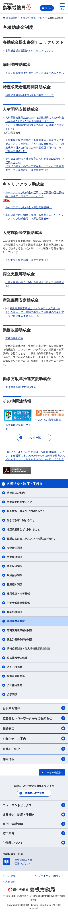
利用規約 (10, 881)
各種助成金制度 (16, 621)
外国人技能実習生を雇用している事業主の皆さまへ (34, 73)
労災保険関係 (14, 566)
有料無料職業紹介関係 (19, 630)
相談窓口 (34, 728)
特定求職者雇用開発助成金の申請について (29, 95)
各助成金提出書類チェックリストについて (29, 50)
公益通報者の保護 (17, 657)
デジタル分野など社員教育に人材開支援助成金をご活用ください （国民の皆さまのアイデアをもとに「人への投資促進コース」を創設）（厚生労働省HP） (34, 164)
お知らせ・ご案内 (34, 738)
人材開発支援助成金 (16, 259)
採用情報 (34, 759)
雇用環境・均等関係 (18, 593)
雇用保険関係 (14, 575)
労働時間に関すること (19, 502)
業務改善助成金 (14, 338)
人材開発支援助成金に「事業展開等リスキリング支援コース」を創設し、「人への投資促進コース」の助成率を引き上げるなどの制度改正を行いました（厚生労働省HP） (34, 146)
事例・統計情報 (34, 824)
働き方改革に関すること (21, 520)
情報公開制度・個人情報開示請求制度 (28, 648)
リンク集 (10, 875)
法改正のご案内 (16, 492)
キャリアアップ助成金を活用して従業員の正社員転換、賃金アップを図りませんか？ (34, 194)
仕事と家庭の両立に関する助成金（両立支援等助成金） (34, 284)
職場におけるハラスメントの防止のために (31, 538)
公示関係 (12, 694)
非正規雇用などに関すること (23, 529)
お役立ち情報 (34, 708)
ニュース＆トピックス (34, 805)
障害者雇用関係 (16, 676)
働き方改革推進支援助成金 (20, 387)
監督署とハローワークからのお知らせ (34, 718)
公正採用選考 (14, 685)
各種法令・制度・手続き (34, 814)
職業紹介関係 (14, 584)
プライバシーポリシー (50, 875)
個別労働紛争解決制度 (19, 639)
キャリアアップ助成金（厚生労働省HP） (28, 207)
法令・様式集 (14, 667)
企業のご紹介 (34, 749)
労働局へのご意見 (34, 793)
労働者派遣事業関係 (18, 602)
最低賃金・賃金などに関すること (26, 511)
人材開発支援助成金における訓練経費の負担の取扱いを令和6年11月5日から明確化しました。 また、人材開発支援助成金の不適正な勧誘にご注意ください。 (34, 123)
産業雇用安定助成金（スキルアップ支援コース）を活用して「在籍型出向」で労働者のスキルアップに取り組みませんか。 (34, 312)
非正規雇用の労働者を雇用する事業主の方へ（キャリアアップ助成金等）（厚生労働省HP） (34, 216)
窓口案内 (34, 833)
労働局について (34, 843)
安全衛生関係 (14, 547)
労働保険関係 (14, 557)
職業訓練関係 (14, 612)
